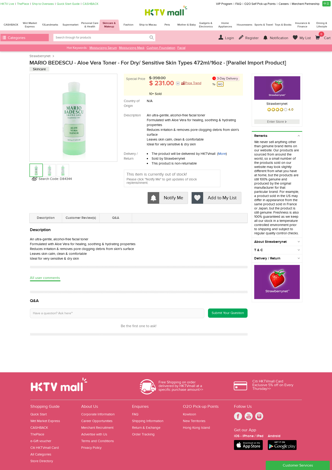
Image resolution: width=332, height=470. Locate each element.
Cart (325, 36)
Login (229, 38)
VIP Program (224, 4)
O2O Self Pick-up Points (260, 4)
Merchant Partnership (305, 4)
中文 (326, 4)
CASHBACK (90, 4)
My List (305, 38)
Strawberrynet (39, 56)
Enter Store (276, 122)
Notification (279, 38)
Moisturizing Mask (131, 48)
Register (252, 38)
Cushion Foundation (161, 48)
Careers (284, 4)
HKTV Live (7, 4)
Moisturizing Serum (103, 48)
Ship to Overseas (43, 4)
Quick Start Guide (68, 4)
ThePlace (23, 4)
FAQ (238, 4)
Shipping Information (147, 421)
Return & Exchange (146, 427)
